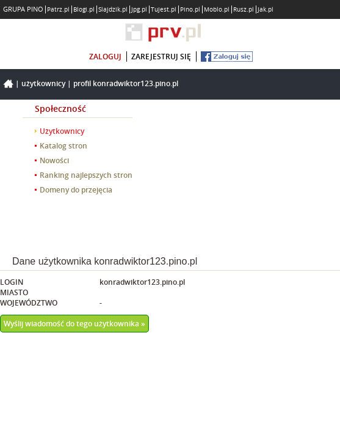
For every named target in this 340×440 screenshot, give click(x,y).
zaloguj (105, 56)
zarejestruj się (161, 56)
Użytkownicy (43, 83)
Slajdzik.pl (113, 9)
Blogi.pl (84, 9)
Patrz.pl (58, 9)
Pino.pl (190, 9)
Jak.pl (265, 9)
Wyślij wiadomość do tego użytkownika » (74, 323)
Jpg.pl (139, 9)
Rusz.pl (243, 9)
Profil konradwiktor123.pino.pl (125, 83)
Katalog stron (63, 146)
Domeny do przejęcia (76, 190)
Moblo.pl (217, 9)
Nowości (54, 160)
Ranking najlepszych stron (86, 175)
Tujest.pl (163, 9)
